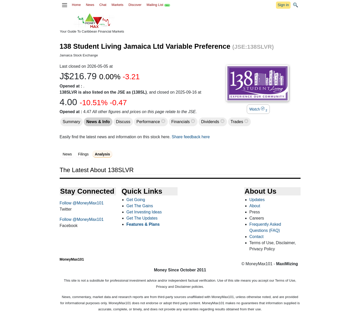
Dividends (210, 122)
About (254, 206)
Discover (134, 5)
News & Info (98, 122)
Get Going (135, 199)
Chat (102, 5)
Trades (237, 122)
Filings (83, 154)
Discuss (123, 122)
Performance (149, 122)
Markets (117, 5)
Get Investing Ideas (144, 212)
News (90, 5)
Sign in (283, 5)
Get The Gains (139, 206)
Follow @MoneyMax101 (82, 203)
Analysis (102, 154)
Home (76, 5)
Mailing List (158, 5)
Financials (181, 122)
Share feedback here (191, 137)
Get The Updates (142, 218)
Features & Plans (143, 224)
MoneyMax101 (72, 259)
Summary (71, 122)
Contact (256, 236)
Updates (257, 199)
